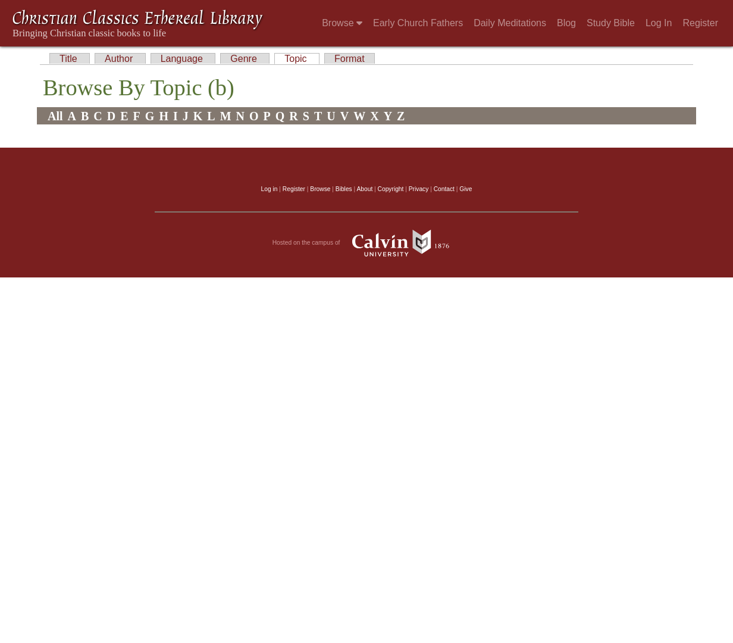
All (55, 116)
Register (700, 23)
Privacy (419, 189)
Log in (269, 189)
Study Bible (611, 23)
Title (69, 59)
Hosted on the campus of (366, 243)
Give (465, 189)
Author (120, 59)
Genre (244, 59)
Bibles (344, 189)
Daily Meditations (510, 23)
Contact (444, 189)
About (364, 189)
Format (349, 59)
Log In (659, 23)
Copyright (391, 189)
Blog (566, 23)
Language (183, 59)
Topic (296, 59)
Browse (342, 23)
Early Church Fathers (418, 23)
